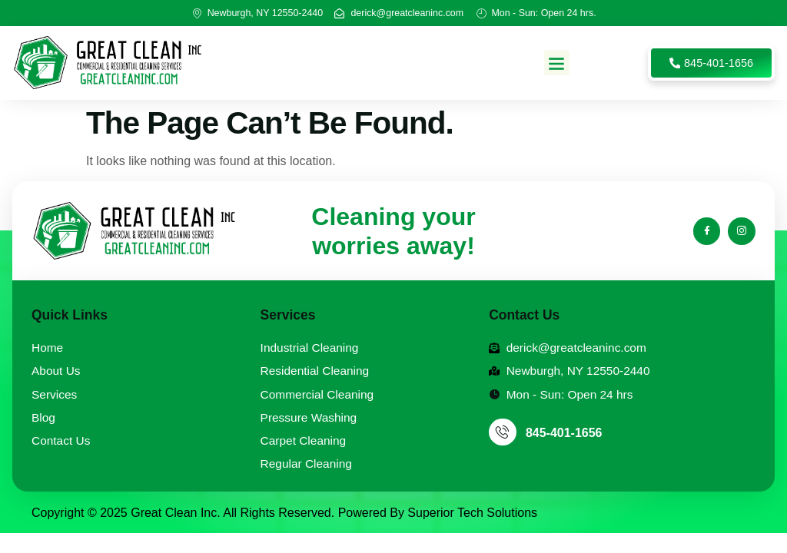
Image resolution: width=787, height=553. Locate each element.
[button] (556, 62)
